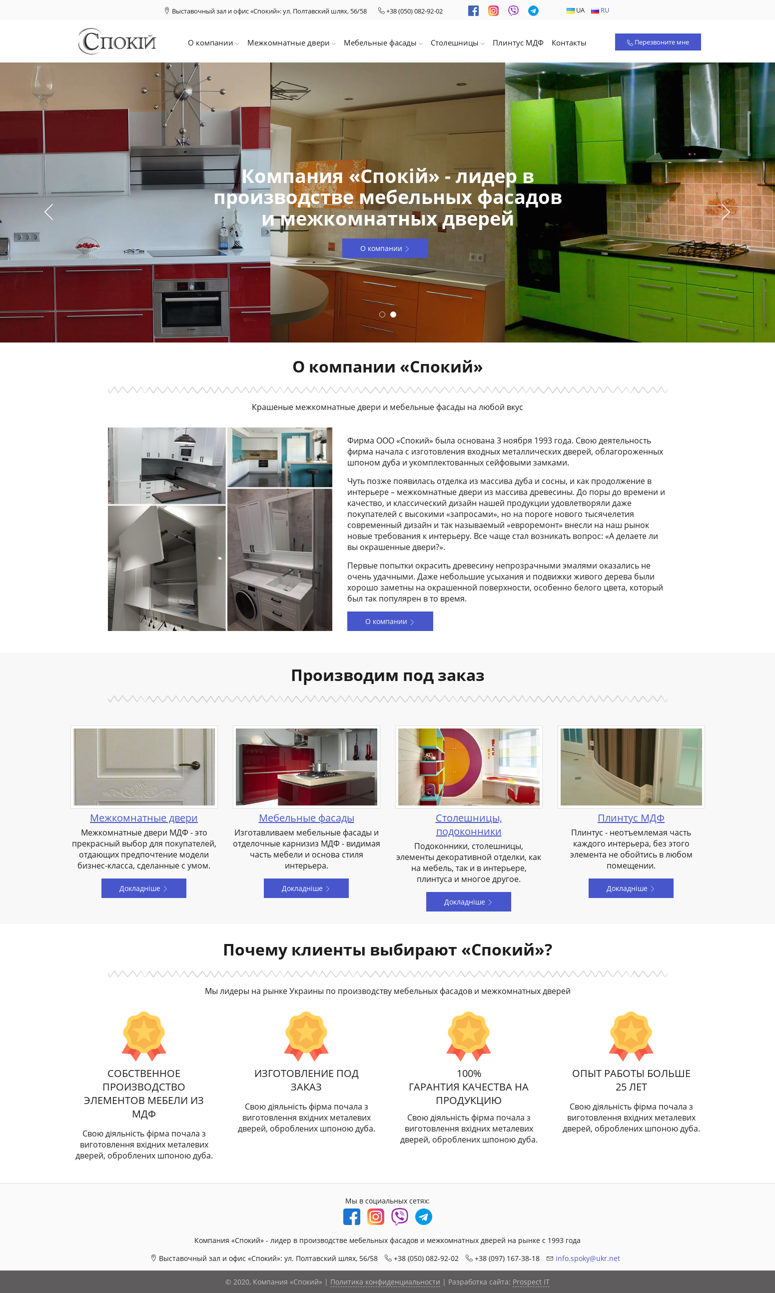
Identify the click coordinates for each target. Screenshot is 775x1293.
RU (600, 10)
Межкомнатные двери (291, 43)
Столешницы (458, 43)
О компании (213, 43)
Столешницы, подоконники (469, 824)
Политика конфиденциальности (385, 1281)
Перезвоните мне (658, 42)
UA (576, 10)
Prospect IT (531, 1281)
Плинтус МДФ (518, 43)
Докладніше (143, 888)
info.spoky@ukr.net (588, 1258)
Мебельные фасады (383, 43)
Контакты (569, 43)
